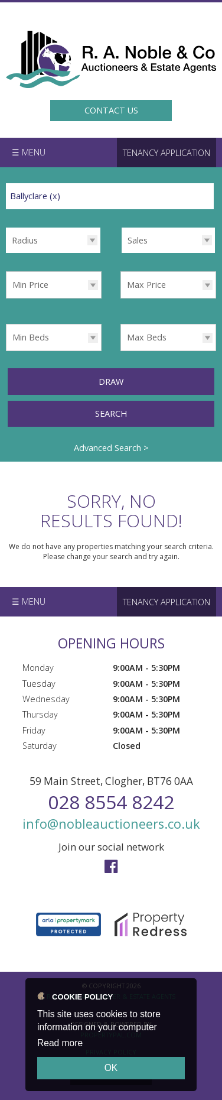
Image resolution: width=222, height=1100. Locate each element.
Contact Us (111, 110)
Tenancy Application (166, 152)
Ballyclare (35, 196)
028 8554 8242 (111, 802)
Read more (60, 1043)
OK (111, 1068)
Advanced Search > (111, 447)
